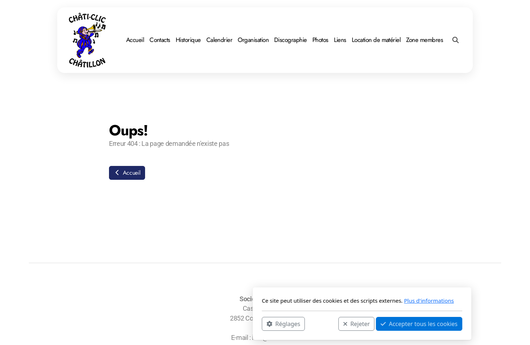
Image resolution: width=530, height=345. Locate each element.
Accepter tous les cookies (322, 323)
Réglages (186, 323)
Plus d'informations (332, 300)
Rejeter (259, 323)
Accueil (127, 172)
